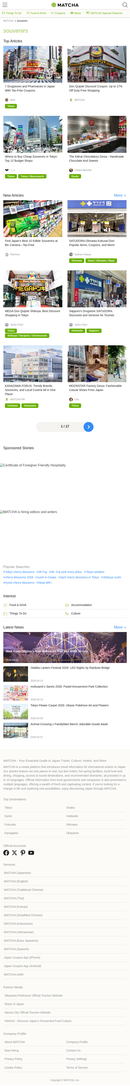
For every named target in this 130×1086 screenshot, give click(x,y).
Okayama (72, 833)
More (119, 195)
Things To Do (11, 13)
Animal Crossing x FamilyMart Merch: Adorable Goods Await (69, 724)
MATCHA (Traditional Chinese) (23, 889)
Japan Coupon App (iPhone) (22, 957)
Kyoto (8, 816)
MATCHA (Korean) (16, 906)
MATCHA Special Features (104, 13)
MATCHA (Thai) (14, 898)
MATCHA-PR (17, 399)
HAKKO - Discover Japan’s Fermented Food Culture (38, 1021)
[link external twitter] (15, 854)
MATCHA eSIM (13, 974)
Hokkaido (72, 816)
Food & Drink (36, 13)
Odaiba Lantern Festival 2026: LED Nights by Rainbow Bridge (70, 667)
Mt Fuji (42, 571)
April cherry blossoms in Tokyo (79, 577)
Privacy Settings (76, 1059)
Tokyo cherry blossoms (19, 571)
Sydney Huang (82, 254)
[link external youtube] (32, 854)
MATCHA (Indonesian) (18, 923)
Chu (76, 399)
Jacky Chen (16, 324)
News (76, 13)
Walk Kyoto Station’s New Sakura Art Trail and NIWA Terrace (47, 651)
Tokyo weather (95, 571)
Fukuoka (10, 824)
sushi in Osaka (46, 577)
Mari (12, 100)
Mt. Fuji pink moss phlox (66, 571)
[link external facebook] (7, 854)
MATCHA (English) (16, 881)
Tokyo (8, 807)
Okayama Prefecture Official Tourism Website (34, 995)
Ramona (15, 254)
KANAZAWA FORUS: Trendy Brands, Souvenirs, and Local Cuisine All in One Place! (30, 390)
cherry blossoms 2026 (19, 577)
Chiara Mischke (83, 170)
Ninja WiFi (44, 582)
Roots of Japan (14, 1004)
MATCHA (79, 100)
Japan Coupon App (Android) (22, 966)
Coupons (58, 13)
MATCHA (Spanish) (16, 949)
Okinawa (71, 824)
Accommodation (78, 605)
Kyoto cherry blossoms (19, 582)
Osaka (70, 807)
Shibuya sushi (112, 577)
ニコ (12, 170)
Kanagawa (11, 833)
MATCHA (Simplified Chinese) (23, 915)
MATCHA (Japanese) (17, 873)
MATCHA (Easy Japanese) (21, 940)
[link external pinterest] (23, 854)
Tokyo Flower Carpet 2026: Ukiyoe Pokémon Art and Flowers (70, 705)
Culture (72, 614)
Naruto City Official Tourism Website (28, 1012)
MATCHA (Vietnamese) (19, 932)
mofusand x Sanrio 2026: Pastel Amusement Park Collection (69, 686)
